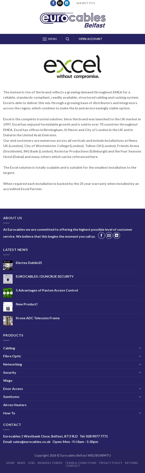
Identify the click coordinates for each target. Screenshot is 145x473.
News (21, 463)
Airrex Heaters (15, 405)
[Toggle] (140, 347)
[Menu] (49, 39)
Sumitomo (11, 397)
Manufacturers (50, 463)
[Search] (67, 39)
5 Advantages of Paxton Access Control (47, 290)
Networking (12, 364)
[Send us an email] (60, 3)
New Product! (27, 304)
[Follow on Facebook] (53, 3)
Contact (73, 466)
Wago (7, 380)
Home (10, 463)
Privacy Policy (110, 463)
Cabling (9, 348)
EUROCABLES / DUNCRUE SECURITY (45, 276)
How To (9, 413)
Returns (131, 463)
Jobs (31, 463)
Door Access (13, 389)
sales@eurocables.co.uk (32, 442)
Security (9, 372)
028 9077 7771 (97, 436)
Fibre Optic (12, 356)
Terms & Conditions (81, 463)
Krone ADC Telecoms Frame (38, 318)
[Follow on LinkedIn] (67, 3)
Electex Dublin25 (29, 263)
